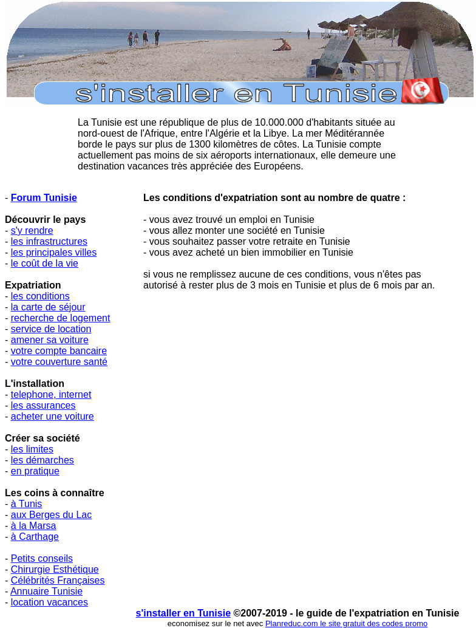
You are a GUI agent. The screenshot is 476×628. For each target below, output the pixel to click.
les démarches (42, 460)
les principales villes (54, 252)
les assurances (43, 405)
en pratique (35, 471)
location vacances (49, 602)
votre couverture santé (59, 362)
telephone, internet (51, 394)
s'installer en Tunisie (183, 613)
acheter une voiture (52, 416)
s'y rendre (32, 230)
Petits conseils (42, 558)
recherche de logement (60, 318)
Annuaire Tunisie (46, 591)
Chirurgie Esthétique (55, 569)
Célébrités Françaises (58, 580)
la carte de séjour (48, 307)
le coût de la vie (44, 263)
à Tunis (26, 504)
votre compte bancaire (59, 351)
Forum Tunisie (44, 198)
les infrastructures (49, 241)
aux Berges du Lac (51, 515)
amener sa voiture (50, 340)
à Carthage (35, 536)
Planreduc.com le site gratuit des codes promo (346, 623)
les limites (32, 449)
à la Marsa (33, 525)
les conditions (40, 296)
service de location (51, 329)
